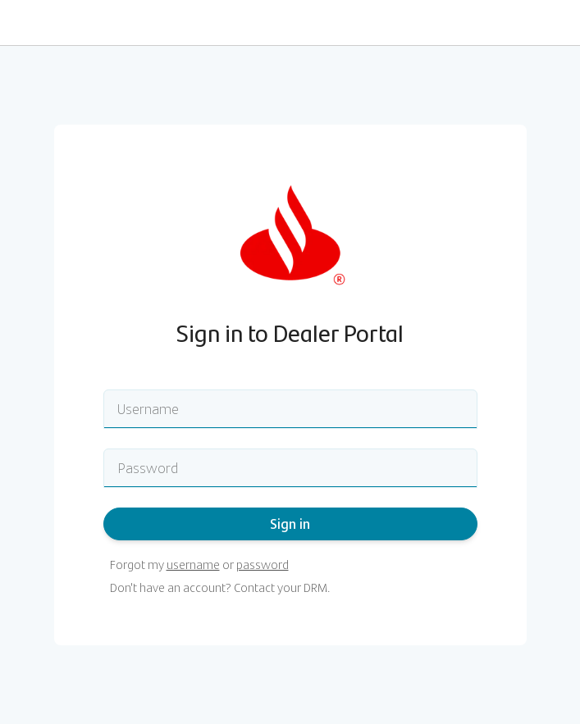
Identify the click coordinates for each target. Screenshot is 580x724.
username (193, 564)
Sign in (290, 524)
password (262, 564)
